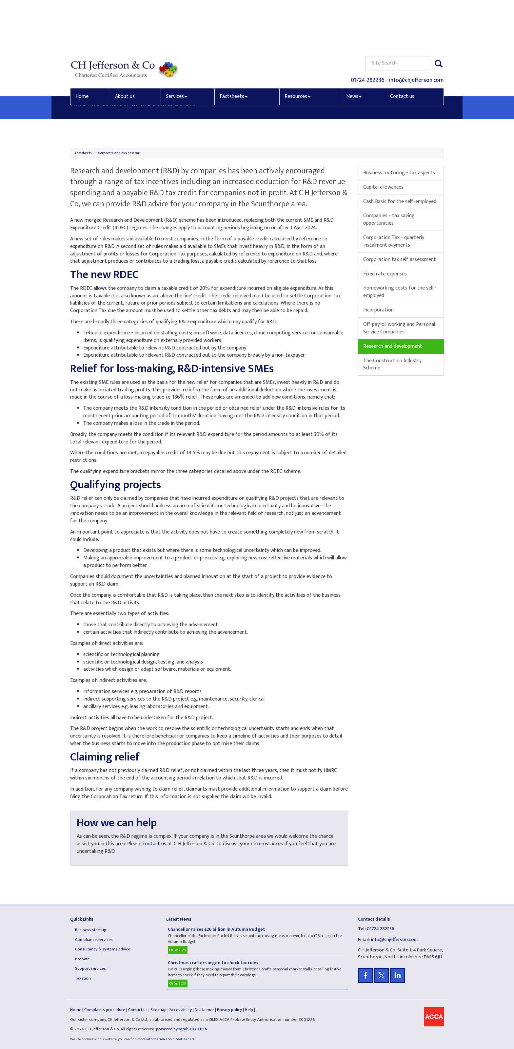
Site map (158, 1009)
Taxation (83, 978)
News (354, 48)
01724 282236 (368, 31)
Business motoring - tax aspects (399, 172)
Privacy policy (229, 1009)
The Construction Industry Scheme (392, 364)
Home (82, 48)
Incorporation (378, 310)
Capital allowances (383, 187)
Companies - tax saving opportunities (389, 219)
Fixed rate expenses (385, 274)
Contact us (402, 48)
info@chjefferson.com (416, 31)
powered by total (182, 1029)
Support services (90, 968)
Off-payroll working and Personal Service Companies (399, 328)
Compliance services (94, 939)
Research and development (392, 346)
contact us (154, 843)
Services (176, 48)
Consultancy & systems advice (102, 949)
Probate (82, 959)
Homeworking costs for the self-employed (399, 292)
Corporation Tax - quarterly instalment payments (393, 241)
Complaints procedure (104, 1009)
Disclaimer (204, 1009)
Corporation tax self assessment (399, 259)
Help (249, 1009)
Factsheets (233, 48)
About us (125, 48)
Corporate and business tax (119, 153)
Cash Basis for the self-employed (399, 201)
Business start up (90, 929)
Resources (297, 48)
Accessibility (180, 1009)
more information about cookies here (166, 1039)
